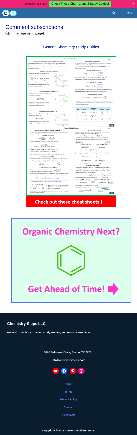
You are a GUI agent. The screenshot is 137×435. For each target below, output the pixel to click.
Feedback (68, 407)
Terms (68, 383)
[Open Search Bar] (114, 5)
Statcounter (8, 432)
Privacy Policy (68, 391)
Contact (68, 399)
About (68, 376)
